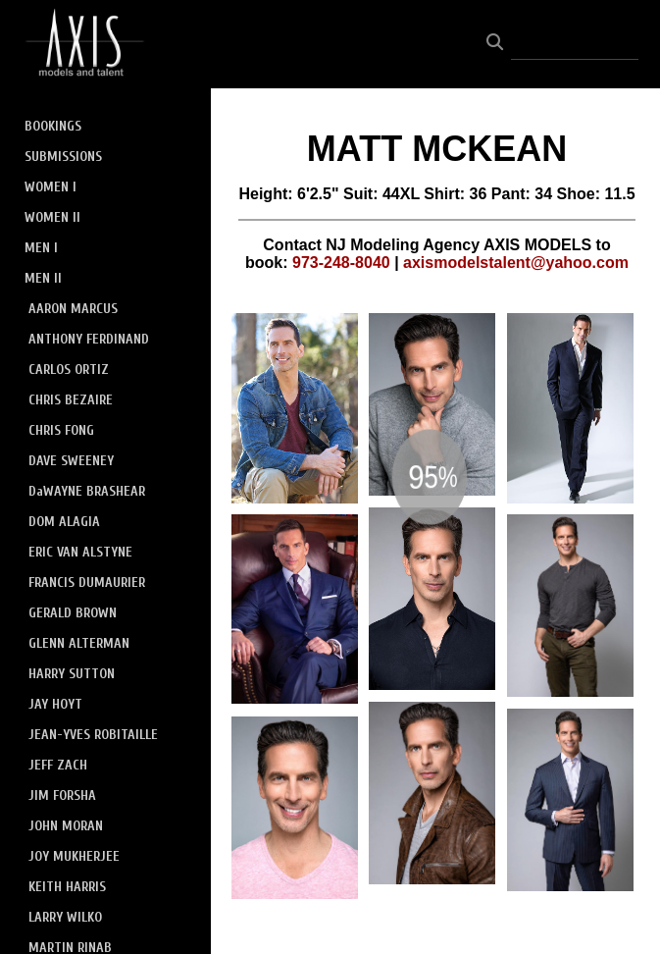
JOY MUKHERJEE (74, 856)
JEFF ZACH (57, 765)
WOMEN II (52, 217)
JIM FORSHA (62, 795)
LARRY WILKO (65, 917)
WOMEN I (50, 187)
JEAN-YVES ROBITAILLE (93, 734)
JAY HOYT (55, 704)
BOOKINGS (53, 126)
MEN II (43, 278)
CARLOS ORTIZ (68, 369)
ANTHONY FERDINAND (88, 339)
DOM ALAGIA (64, 521)
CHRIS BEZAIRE (70, 400)
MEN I (41, 247)
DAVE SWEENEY (71, 460)
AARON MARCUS (73, 308)
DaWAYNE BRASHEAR (86, 491)
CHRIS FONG (61, 430)
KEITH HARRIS (67, 886)
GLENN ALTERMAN (78, 643)
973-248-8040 (341, 262)
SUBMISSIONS (63, 156)
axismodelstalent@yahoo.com (516, 262)
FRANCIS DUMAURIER (86, 582)
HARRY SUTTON (71, 673)
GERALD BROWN (72, 613)
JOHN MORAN (65, 826)
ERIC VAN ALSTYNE (80, 552)
